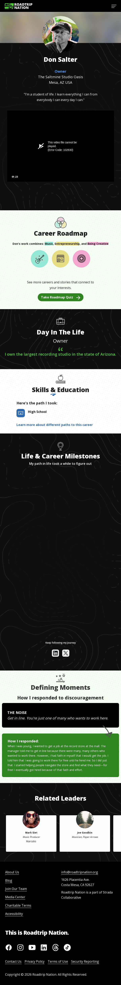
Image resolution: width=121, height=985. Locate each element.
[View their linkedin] (55, 653)
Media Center (15, 897)
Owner (60, 71)
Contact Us (13, 961)
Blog (8, 880)
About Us (12, 872)
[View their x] (65, 653)
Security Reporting (85, 961)
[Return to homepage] (18, 6)
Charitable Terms (18, 905)
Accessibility (14, 914)
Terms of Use (58, 961)
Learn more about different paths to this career (54, 425)
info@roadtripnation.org (79, 872)
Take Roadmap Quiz (60, 297)
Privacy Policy (35, 961)
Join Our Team (16, 889)
